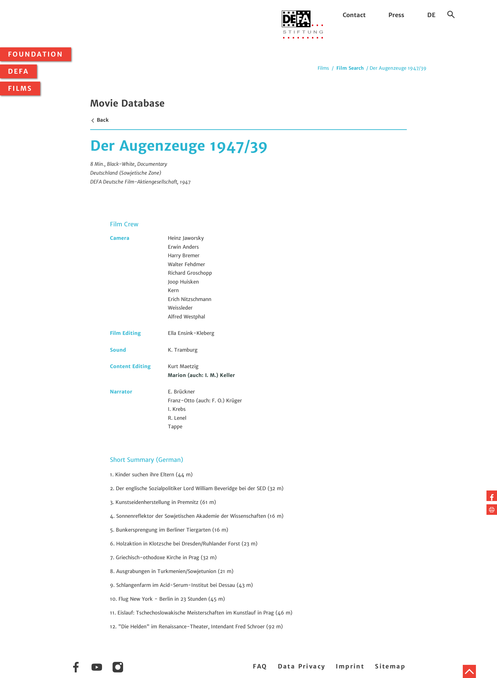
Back (99, 120)
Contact (354, 15)
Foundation (35, 54)
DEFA (18, 71)
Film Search (350, 68)
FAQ (260, 666)
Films (20, 88)
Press (396, 15)
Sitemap (390, 666)
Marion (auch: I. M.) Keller (201, 375)
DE (431, 15)
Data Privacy (302, 666)
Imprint (350, 666)
